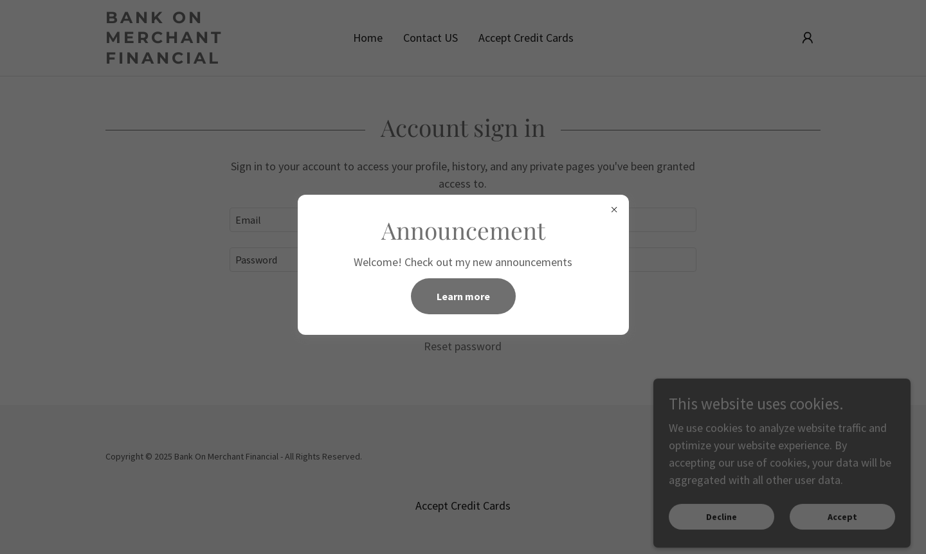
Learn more (463, 296)
